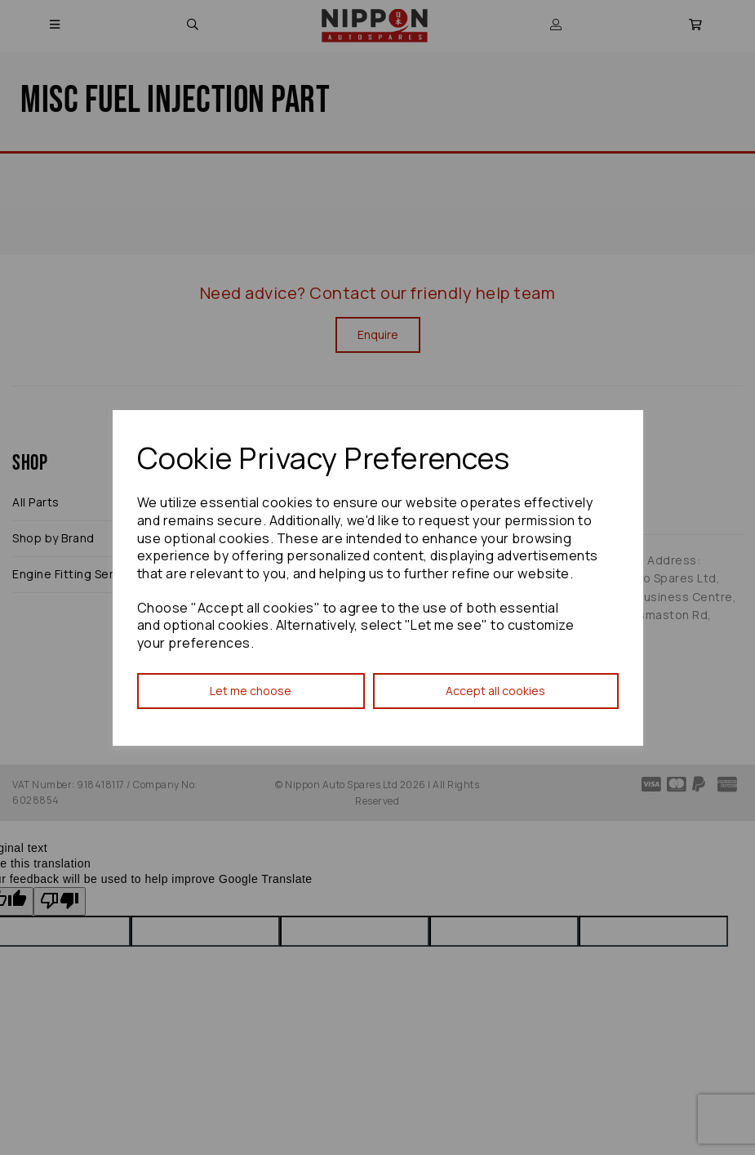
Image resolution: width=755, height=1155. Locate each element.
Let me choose (250, 690)
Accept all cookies (495, 690)
